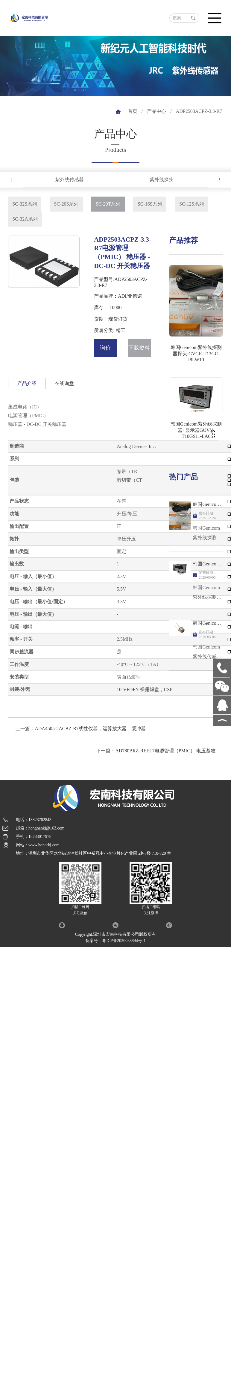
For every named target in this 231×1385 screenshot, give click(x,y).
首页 (132, 111)
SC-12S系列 (191, 203)
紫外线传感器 (69, 179)
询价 (105, 348)
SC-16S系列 (150, 203)
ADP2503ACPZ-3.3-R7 (199, 111)
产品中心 (156, 111)
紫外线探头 (162, 179)
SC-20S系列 (66, 203)
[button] (219, 179)
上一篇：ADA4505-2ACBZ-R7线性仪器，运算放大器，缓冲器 (81, 728)
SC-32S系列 (24, 203)
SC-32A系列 (24, 218)
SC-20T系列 (108, 203)
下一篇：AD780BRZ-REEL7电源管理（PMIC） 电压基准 (155, 750)
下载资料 (139, 348)
